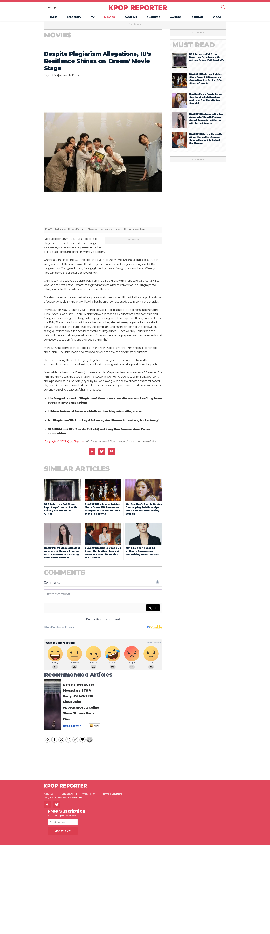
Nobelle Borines (72, 77)
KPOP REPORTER (138, 8)
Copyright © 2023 (55, 443)
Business (153, 18)
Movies (109, 18)
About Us (48, 796)
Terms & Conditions (112, 796)
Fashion (130, 18)
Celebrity (74, 18)
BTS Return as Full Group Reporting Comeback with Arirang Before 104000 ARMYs (206, 59)
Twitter (101, 453)
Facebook (92, 453)
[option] (103, 158)
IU (47, 48)
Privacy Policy (88, 796)
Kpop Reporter (75, 443)
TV (92, 18)
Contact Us (67, 796)
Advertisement (135, 26)
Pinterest (111, 453)
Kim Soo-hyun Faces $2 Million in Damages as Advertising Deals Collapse (142, 553)
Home (53, 18)
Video (217, 18)
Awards (176, 18)
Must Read (193, 47)
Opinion (197, 18)
